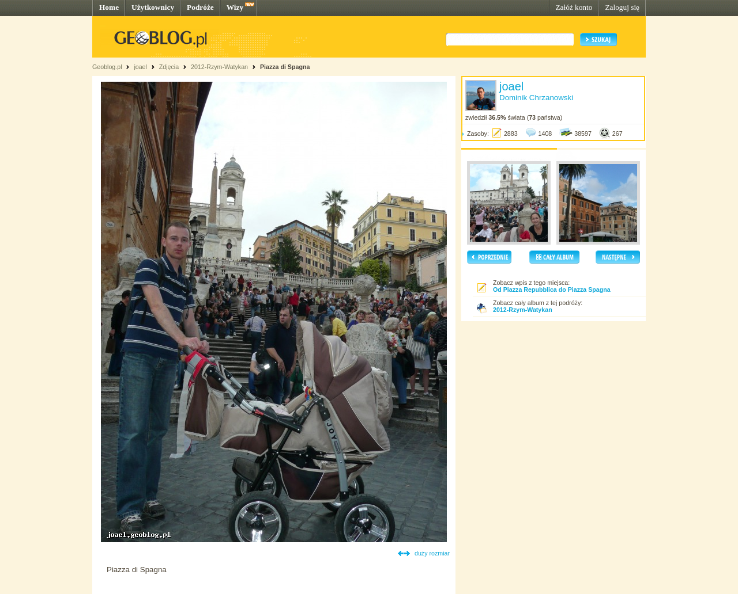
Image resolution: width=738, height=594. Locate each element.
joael (140, 66)
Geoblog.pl (107, 66)
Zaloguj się (622, 7)
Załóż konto (573, 7)
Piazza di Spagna (285, 66)
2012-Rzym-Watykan (219, 66)
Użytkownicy (152, 7)
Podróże (200, 7)
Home (109, 7)
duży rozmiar (432, 553)
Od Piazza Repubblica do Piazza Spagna (552, 289)
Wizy (235, 7)
